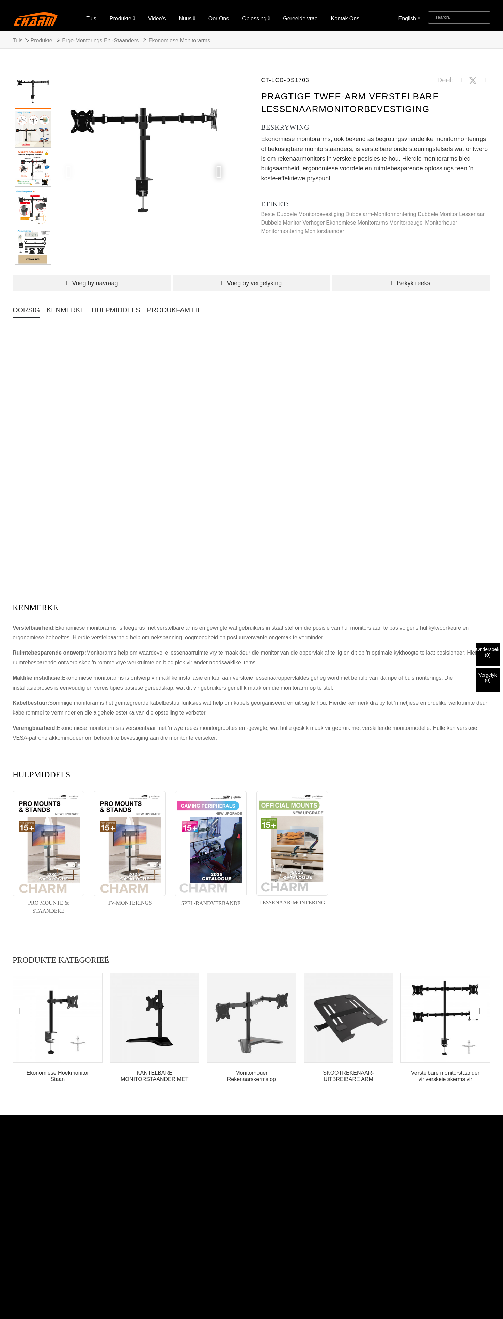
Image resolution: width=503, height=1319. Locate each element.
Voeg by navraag (92, 277)
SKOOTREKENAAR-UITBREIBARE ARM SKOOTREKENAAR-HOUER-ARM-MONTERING (348, 1070)
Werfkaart (181, 1286)
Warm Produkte (146, 1286)
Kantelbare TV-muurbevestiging (51, 1303)
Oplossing (256, 13)
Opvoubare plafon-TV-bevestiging (53, 1295)
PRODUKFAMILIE (174, 304)
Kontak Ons (345, 13)
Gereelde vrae (300, 13)
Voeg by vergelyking (251, 277)
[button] (218, 165)
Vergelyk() (487, 677)
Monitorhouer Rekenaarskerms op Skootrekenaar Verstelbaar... (251, 1070)
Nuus (187, 13)
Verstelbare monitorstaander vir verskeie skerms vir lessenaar (445, 1070)
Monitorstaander (324, 225)
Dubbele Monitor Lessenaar (451, 208)
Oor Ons (218, 13)
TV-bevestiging (192, 1295)
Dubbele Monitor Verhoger (293, 217)
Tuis (91, 13)
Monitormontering (282, 225)
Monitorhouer (441, 217)
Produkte (122, 13)
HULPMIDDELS (116, 304)
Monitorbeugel (406, 217)
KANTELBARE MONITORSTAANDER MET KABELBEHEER (154, 1070)
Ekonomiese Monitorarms (179, 34)
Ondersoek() (487, 652)
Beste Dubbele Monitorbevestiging (302, 208)
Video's (157, 13)
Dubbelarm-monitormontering (380, 208)
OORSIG (26, 304)
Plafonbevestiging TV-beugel (168, 1303)
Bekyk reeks (410, 277)
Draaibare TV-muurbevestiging (134, 1295)
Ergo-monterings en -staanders (100, 34)
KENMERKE (66, 304)
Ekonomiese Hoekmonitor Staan (58, 1070)
